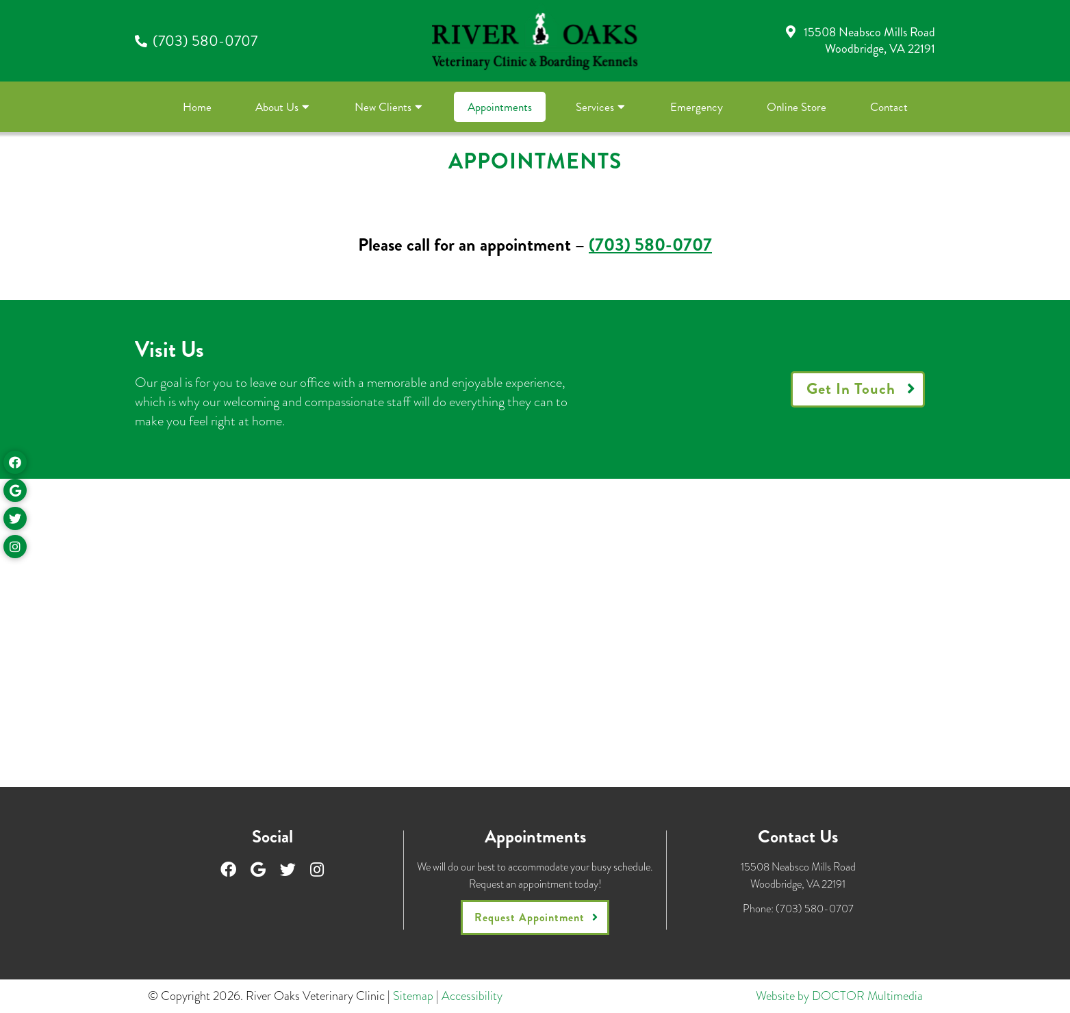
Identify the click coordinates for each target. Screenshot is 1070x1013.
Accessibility (472, 996)
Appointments (500, 107)
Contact (889, 107)
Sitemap (413, 996)
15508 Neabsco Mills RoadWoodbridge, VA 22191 (869, 40)
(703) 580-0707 (205, 40)
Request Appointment (529, 917)
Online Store (796, 107)
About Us (276, 107)
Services (595, 107)
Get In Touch (850, 388)
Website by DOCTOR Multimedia (839, 996)
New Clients (383, 107)
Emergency (696, 107)
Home (197, 107)
